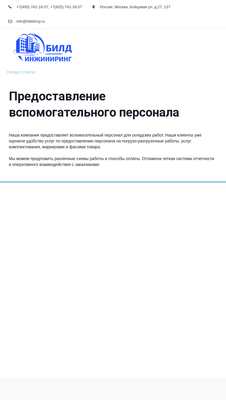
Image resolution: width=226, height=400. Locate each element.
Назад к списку (21, 72)
